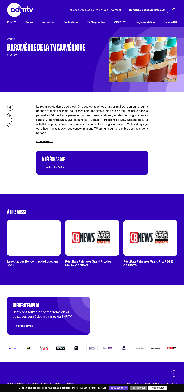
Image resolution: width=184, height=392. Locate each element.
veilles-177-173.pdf (54, 167)
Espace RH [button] (170, 22)
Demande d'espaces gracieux (147, 9)
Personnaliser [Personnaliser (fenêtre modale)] (157, 387)
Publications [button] (70, 22)
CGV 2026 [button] (120, 22)
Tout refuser (138, 387)
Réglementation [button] (145, 22)
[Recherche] (174, 10)
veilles (11, 39)
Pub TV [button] (11, 22)
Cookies (70, 383)
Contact (116, 9)
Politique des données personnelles (44, 383)
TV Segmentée (96, 22)
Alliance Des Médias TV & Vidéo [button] (88, 9)
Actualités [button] (48, 22)
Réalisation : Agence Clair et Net (161, 383)
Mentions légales (15, 383)
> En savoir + (44, 141)
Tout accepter (119, 387)
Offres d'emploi (26, 305)
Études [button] (29, 22)
